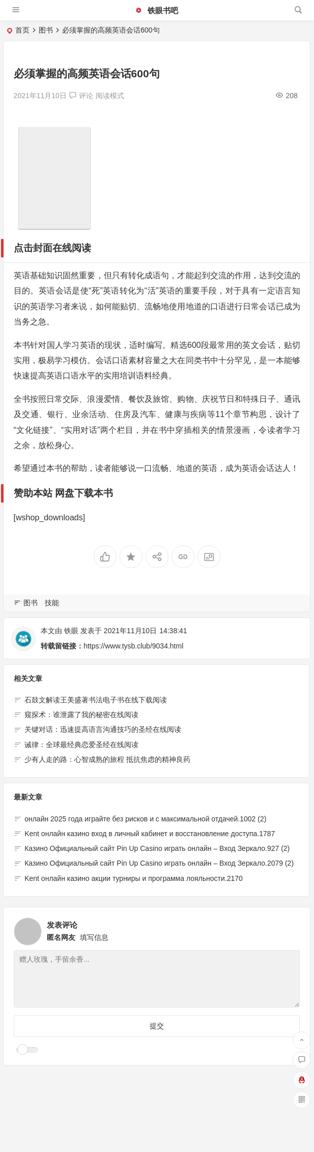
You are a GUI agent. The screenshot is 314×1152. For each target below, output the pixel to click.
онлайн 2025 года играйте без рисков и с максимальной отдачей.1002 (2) (145, 819)
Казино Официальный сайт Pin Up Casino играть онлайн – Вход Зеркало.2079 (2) (159, 864)
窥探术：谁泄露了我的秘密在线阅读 (81, 715)
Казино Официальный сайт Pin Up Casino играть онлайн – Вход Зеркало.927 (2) (157, 849)
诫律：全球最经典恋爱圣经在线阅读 (81, 745)
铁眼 (71, 631)
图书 (46, 30)
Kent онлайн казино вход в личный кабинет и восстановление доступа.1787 (149, 834)
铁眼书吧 (156, 10)
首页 (22, 30)
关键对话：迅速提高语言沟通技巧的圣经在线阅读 (102, 730)
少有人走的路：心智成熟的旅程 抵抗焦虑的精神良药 (107, 760)
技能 (52, 603)
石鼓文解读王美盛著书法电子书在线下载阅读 (95, 700)
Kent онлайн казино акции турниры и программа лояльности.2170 (133, 878)
